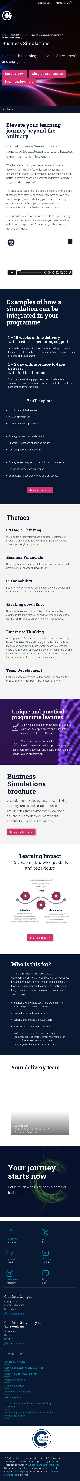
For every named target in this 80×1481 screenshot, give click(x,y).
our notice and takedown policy (43, 1465)
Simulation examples (47, 74)
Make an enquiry (40, 490)
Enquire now (14, 74)
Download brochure (19, 81)
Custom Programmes (11, 38)
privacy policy (21, 1471)
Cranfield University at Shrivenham (22, 1324)
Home (4, 35)
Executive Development (51, 35)
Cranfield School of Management (53, 3)
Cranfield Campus (18, 1296)
